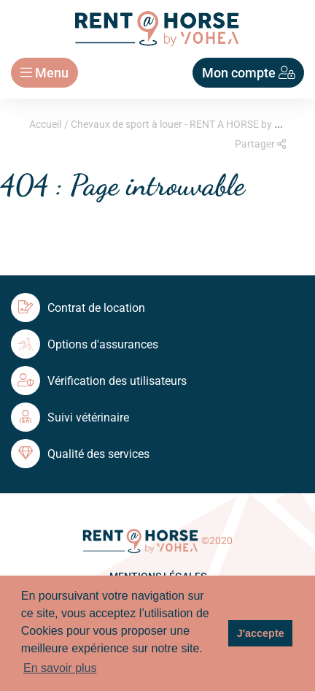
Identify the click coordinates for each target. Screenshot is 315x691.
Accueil (45, 124)
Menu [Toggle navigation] (44, 72)
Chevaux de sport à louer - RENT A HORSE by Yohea (187, 124)
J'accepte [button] (260, 633)
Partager (260, 144)
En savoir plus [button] (60, 668)
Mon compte (248, 72)
